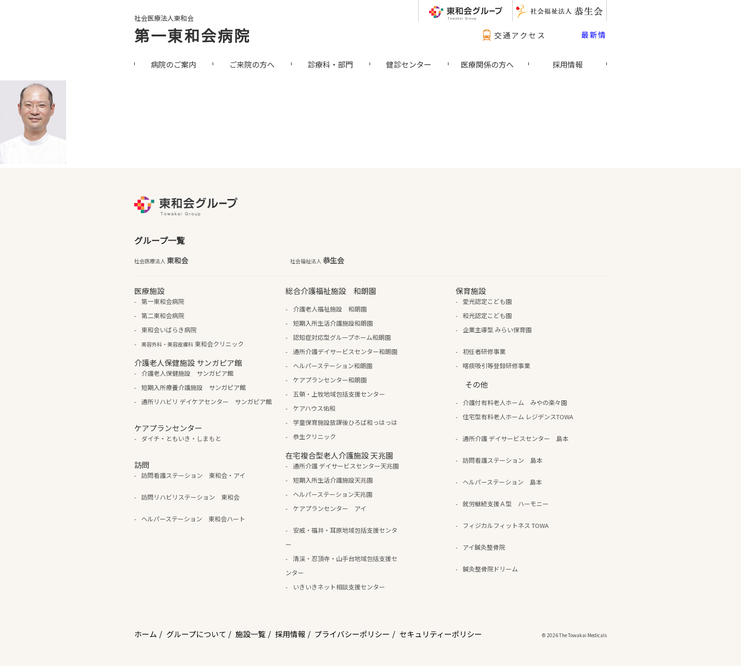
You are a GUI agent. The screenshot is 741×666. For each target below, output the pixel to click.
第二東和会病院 (162, 315)
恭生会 (317, 260)
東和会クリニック (192, 343)
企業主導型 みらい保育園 (497, 329)
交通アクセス (513, 35)
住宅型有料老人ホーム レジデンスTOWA (518, 416)
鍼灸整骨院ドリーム (490, 568)
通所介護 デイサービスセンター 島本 (516, 438)
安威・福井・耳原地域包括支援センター (341, 537)
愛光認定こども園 (487, 301)
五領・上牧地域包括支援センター (339, 393)
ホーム (145, 634)
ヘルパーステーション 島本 (502, 481)
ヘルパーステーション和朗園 (332, 365)
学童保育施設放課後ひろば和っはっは (345, 422)
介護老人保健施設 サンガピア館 (187, 373)
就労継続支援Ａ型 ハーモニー (506, 503)
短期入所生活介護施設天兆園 (333, 480)
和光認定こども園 (487, 315)
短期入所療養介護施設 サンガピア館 (193, 387)
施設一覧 (250, 634)
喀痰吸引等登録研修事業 (496, 365)
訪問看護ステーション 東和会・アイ (193, 475)
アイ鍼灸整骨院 (484, 547)
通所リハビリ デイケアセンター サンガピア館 (206, 401)
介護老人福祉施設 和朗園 (330, 308)
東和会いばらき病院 (169, 329)
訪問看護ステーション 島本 (503, 460)
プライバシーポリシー (352, 634)
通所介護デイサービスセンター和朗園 (345, 351)
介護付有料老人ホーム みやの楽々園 (515, 402)
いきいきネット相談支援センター (339, 586)
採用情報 (290, 634)
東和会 (161, 260)
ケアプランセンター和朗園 (330, 379)
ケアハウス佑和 (314, 408)
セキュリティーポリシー (440, 634)
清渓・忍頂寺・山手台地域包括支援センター (341, 565)
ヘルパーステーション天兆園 (332, 494)
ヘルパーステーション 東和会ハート (193, 518)
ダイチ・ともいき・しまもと (181, 438)
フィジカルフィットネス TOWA (506, 525)
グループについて (196, 634)
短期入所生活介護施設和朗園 (333, 323)
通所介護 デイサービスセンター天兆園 (346, 465)
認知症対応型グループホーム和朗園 (342, 337)
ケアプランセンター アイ (329, 508)
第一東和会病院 (192, 35)
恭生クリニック (314, 436)
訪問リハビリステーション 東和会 (190, 497)
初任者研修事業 (484, 351)
